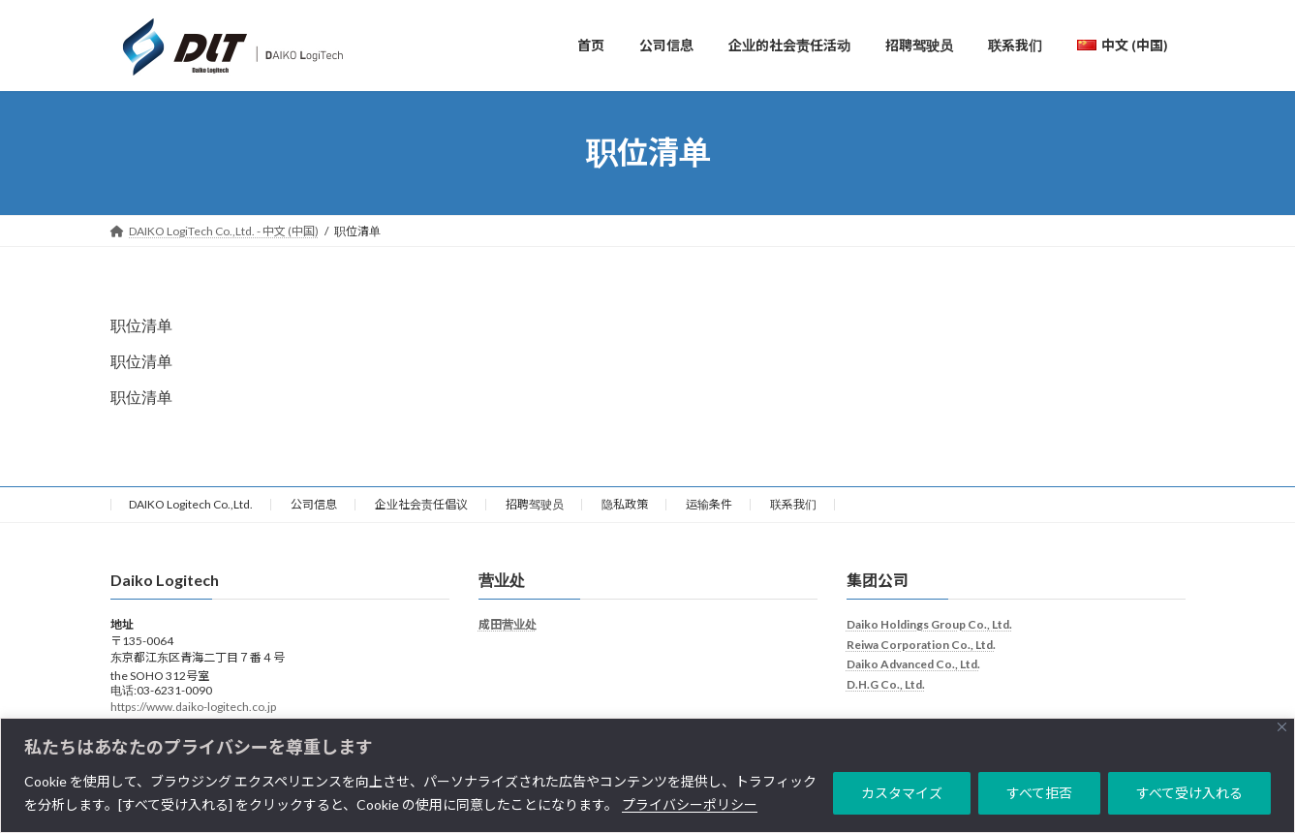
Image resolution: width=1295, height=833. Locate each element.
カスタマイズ (901, 793)
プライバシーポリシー (689, 804)
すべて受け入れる (1189, 793)
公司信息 (314, 510)
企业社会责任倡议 (421, 510)
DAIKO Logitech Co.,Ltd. (191, 510)
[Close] (1282, 727)
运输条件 (709, 510)
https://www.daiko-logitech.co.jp (193, 712)
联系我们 (793, 510)
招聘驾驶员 (535, 510)
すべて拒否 (1039, 793)
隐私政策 (624, 510)
